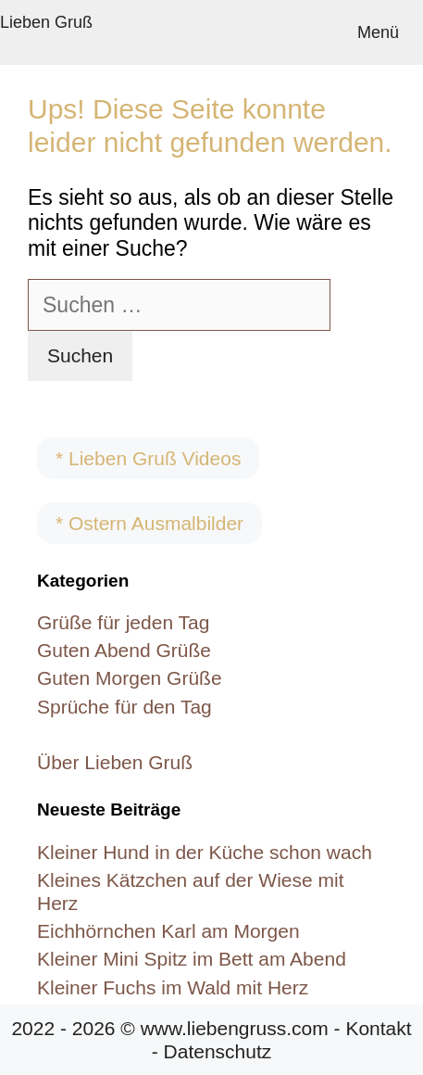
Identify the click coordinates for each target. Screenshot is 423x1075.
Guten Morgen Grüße (129, 678)
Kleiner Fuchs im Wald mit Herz (172, 987)
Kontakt (378, 1028)
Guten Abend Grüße (124, 650)
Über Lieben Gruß (115, 762)
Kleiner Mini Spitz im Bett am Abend (191, 958)
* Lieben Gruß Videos (148, 458)
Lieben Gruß (46, 22)
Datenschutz (218, 1051)
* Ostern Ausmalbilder (149, 523)
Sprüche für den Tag (124, 706)
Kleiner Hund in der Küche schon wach (204, 852)
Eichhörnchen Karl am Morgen (168, 931)
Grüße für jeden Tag (123, 622)
